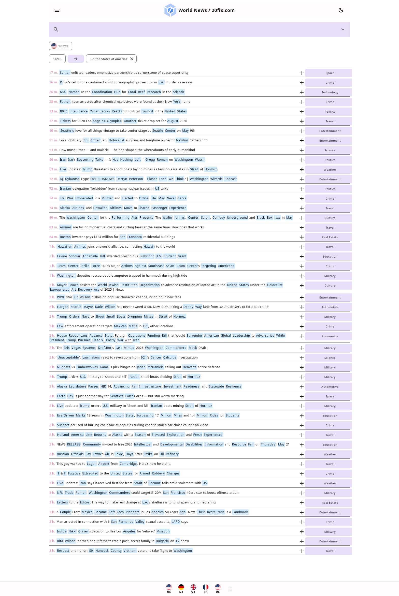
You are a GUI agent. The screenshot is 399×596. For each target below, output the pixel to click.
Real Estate (330, 237)
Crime (330, 82)
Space (330, 73)
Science (330, 150)
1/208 (57, 59)
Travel (329, 121)
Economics (330, 336)
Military (330, 276)
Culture (329, 218)
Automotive (330, 307)
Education (330, 256)
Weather (330, 169)
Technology (330, 92)
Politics (330, 111)
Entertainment (330, 131)
